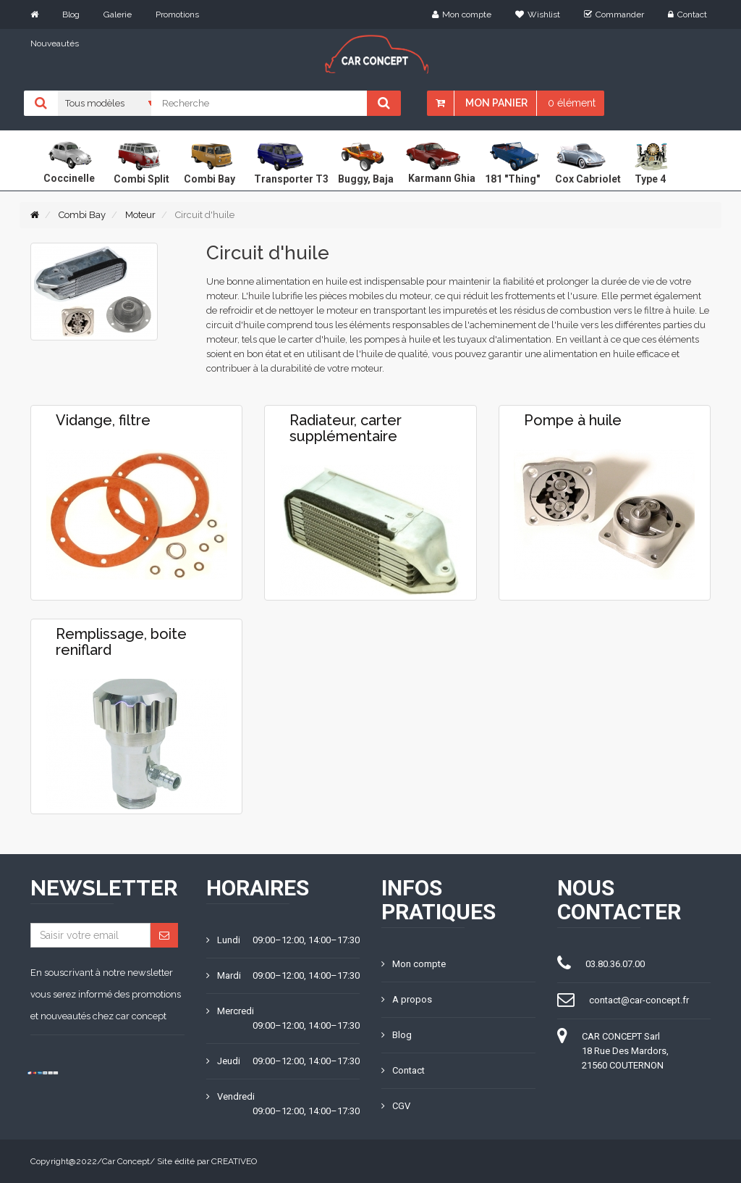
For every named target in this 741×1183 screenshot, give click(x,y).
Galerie (117, 14)
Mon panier (496, 103)
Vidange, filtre (103, 420)
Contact (687, 14)
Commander (614, 14)
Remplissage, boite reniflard (121, 642)
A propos (406, 999)
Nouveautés (54, 43)
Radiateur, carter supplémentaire (345, 428)
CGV (395, 1105)
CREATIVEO (234, 1161)
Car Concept (126, 1161)
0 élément (572, 103)
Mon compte (461, 14)
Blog (71, 14)
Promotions (177, 14)
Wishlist (537, 14)
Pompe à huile (573, 420)
